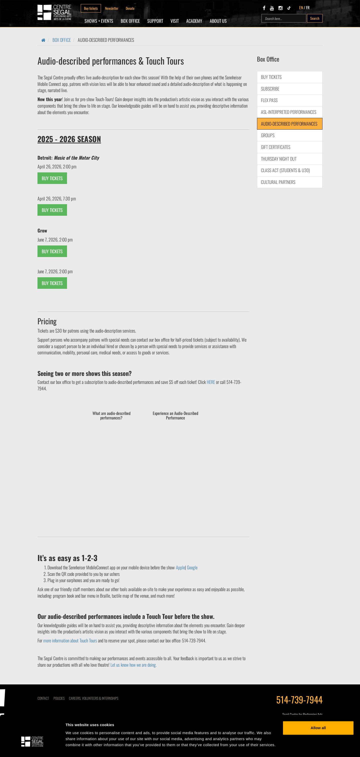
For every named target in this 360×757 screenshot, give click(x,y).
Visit (174, 21)
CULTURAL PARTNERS (278, 182)
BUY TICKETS (52, 178)
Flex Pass (269, 100)
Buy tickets (91, 8)
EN (301, 8)
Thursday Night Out (278, 158)
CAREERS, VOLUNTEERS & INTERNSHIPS (93, 698)
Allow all (318, 716)
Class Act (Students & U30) (285, 170)
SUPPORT (155, 21)
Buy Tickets (271, 77)
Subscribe (270, 88)
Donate (130, 8)
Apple (180, 567)
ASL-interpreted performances (288, 112)
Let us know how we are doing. (133, 664)
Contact (43, 698)
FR (308, 8)
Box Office (130, 21)
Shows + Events (98, 21)
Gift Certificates (275, 147)
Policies (59, 698)
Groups (267, 135)
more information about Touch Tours (70, 640)
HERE (211, 382)
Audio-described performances (289, 123)
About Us (218, 21)
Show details (77, 747)
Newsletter (111, 8)
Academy (194, 21)
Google (192, 567)
